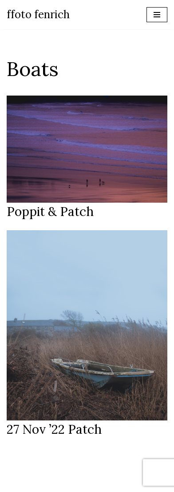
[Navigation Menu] (156, 14)
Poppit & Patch (50, 212)
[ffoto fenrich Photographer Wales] (38, 14)
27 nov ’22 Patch (54, 429)
